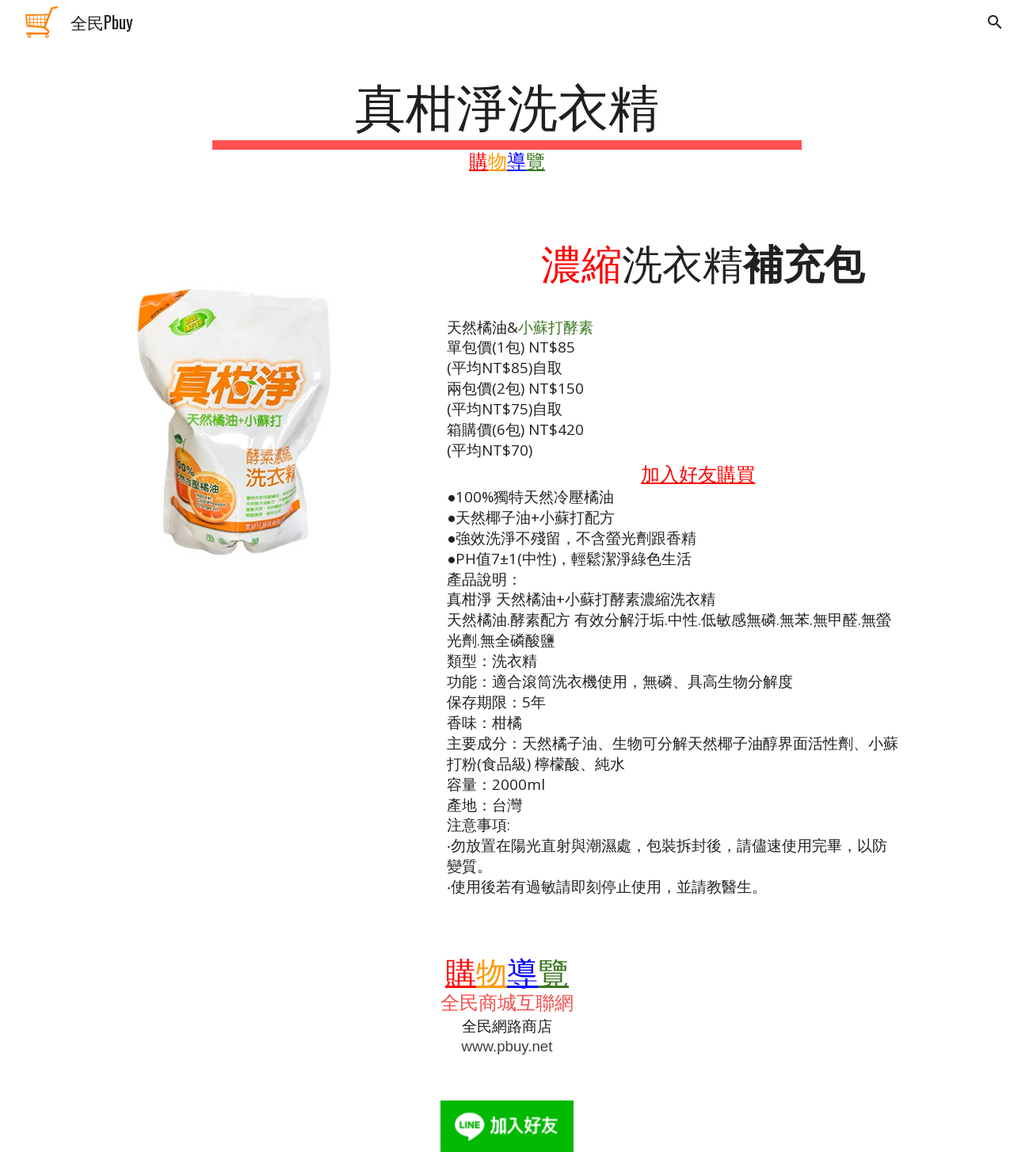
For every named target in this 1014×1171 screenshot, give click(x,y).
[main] (507, 123)
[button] (995, 22)
